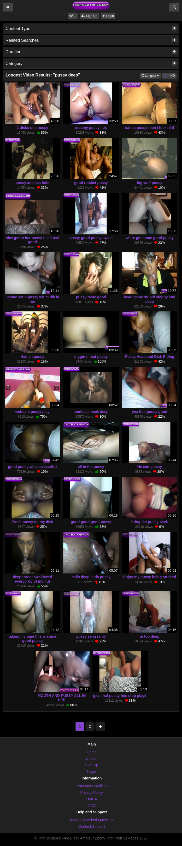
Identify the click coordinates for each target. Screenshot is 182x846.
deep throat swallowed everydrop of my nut (32, 579)
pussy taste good (91, 297)
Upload (91, 758)
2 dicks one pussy (32, 128)
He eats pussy (149, 467)
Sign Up (89, 16)
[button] (73, 16)
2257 (91, 805)
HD (172, 76)
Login (108, 16)
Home (91, 752)
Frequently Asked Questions (91, 820)
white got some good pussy (150, 238)
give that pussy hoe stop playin (120, 696)
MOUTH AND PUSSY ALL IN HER (62, 698)
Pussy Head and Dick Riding (149, 356)
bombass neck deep (91, 412)
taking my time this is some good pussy (32, 638)
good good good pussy (91, 522)
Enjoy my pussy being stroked (149, 577)
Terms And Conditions (91, 786)
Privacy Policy (91, 792)
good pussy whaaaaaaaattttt (32, 467)
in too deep (150, 636)
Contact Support (91, 826)
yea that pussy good (149, 412)
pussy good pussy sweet (91, 238)
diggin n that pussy (91, 356)
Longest (151, 75)
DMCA (91, 799)
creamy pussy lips (91, 128)
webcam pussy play (32, 412)
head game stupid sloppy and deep (149, 299)
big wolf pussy (149, 183)
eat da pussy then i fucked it (149, 128)
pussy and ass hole (32, 183)
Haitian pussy (32, 356)
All (165, 76)
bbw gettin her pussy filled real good (32, 240)
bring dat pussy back (149, 522)
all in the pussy (91, 467)
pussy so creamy (91, 636)
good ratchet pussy (91, 183)
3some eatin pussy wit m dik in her (32, 299)
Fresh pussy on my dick (32, 522)
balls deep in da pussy (91, 577)
